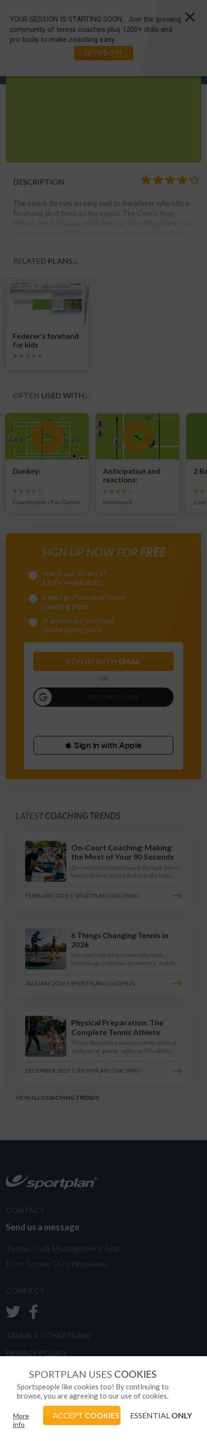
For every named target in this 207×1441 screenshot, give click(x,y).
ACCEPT (86, 1415)
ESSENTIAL (161, 1415)
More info (21, 1420)
